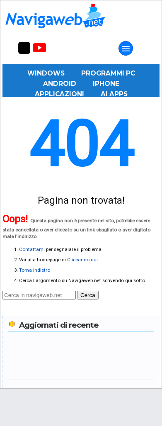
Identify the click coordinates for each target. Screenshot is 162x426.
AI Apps (114, 94)
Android (59, 84)
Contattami (32, 249)
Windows (46, 73)
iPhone (106, 84)
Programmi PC (108, 73)
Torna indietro (34, 270)
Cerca (87, 295)
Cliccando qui (82, 260)
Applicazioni (59, 94)
